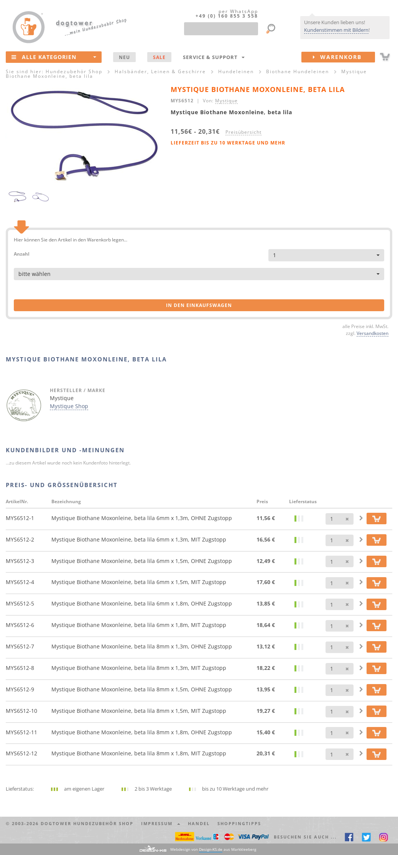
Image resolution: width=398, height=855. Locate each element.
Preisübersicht (243, 132)
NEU (124, 57)
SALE (159, 57)
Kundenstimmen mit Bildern (336, 29)
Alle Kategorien (54, 57)
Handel (199, 823)
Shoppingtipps (239, 823)
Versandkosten (372, 333)
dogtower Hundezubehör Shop (87, 823)
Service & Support (214, 57)
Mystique (226, 100)
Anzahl (22, 253)
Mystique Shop (69, 406)
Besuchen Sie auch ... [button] (305, 837)
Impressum (160, 823)
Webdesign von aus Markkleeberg (213, 849)
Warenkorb (344, 57)
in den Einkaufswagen (199, 305)
